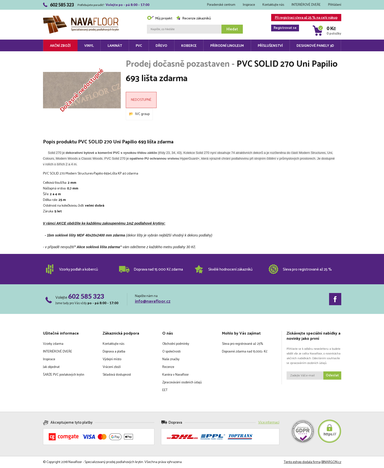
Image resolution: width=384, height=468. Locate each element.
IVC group (142, 114)
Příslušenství (270, 46)
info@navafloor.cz (153, 301)
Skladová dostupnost (117, 374)
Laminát (115, 46)
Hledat (232, 29)
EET (165, 390)
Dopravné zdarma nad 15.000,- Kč (244, 351)
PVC (139, 46)
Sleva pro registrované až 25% (242, 344)
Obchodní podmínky (175, 344)
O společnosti (171, 351)
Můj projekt (159, 18)
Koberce (189, 46)
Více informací (268, 422)
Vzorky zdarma (53, 344)
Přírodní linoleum (227, 46)
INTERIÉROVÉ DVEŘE (306, 4)
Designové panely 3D (315, 46)
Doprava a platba (114, 351)
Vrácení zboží (112, 367)
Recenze (168, 367)
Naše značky (170, 359)
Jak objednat (51, 367)
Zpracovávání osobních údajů (182, 382)
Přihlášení (334, 4)
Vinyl (89, 46)
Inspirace (249, 4)
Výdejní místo (112, 359)
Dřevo (161, 46)
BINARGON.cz (331, 462)
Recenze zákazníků (193, 18)
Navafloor (81, 17)
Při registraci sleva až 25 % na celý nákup (304, 18)
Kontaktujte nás (273, 4)
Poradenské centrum (221, 4)
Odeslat (332, 375)
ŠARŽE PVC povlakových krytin (63, 374)
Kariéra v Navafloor (175, 374)
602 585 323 (86, 296)
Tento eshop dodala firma (302, 462)
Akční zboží (60, 46)
